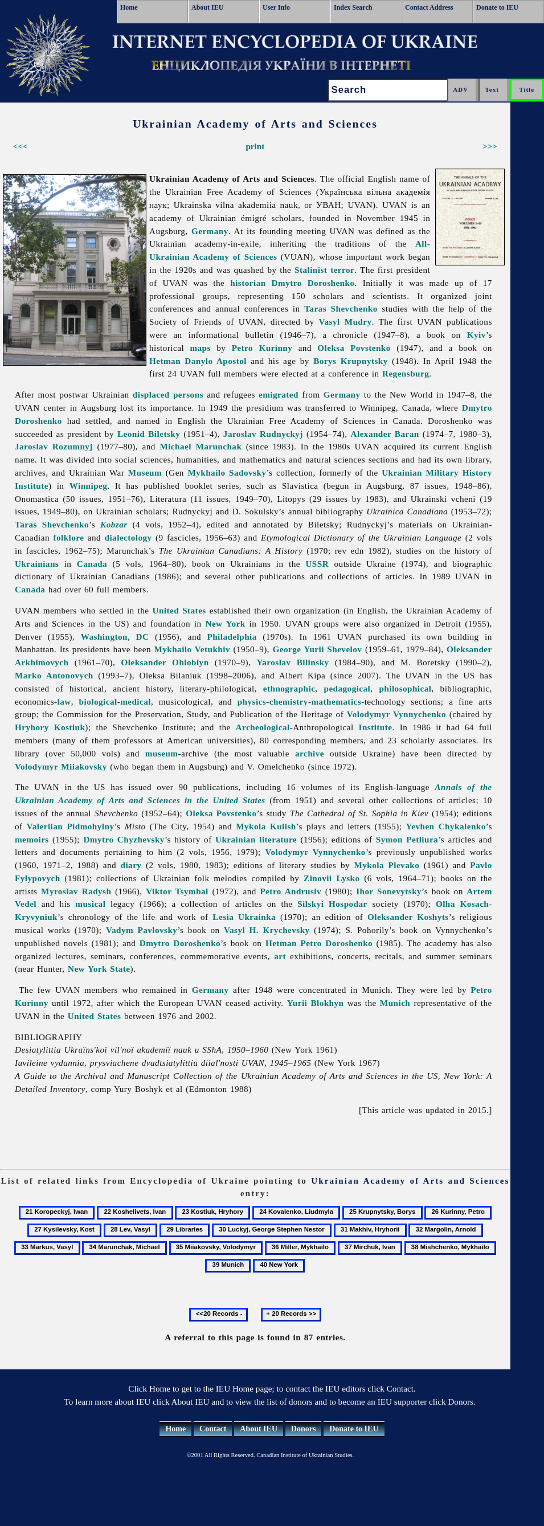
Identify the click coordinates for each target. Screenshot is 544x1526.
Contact (212, 1429)
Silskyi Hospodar (332, 904)
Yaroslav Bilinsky (293, 662)
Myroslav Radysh (76, 891)
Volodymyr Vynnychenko (396, 714)
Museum (145, 472)
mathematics (336, 701)
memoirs (32, 839)
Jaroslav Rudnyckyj (263, 434)
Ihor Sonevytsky (389, 891)
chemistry (288, 701)
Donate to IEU (497, 7)
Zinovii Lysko (331, 878)
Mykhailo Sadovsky (226, 472)
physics (252, 701)
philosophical (405, 688)
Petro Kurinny (262, 348)
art (280, 956)
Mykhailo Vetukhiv (192, 649)
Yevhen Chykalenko (446, 826)
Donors (303, 1429)
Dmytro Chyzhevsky (124, 839)
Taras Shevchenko (341, 308)
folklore (68, 537)
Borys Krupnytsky (350, 361)
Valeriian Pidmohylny (70, 826)
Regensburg (405, 373)
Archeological (263, 727)
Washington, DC (115, 636)
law (64, 701)
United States (179, 610)
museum (161, 753)
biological (98, 701)
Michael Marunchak (200, 446)
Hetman (165, 361)
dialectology (128, 537)
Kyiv (476, 334)
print (255, 146)
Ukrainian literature (256, 839)
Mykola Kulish (266, 826)
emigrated (278, 394)
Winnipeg (88, 485)
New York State (99, 968)
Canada (92, 563)
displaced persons (168, 394)
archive (309, 753)
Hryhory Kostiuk (50, 727)
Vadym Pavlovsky (141, 930)
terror (342, 270)
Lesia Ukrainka (244, 917)
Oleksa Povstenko (354, 348)
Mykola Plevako (387, 865)
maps (200, 348)
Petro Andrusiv (290, 891)
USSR (317, 563)
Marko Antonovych (54, 675)
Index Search (353, 7)
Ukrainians (37, 563)
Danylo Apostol (216, 361)
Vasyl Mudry (344, 321)
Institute (375, 727)
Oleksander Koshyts (408, 917)
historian (247, 283)
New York (225, 623)
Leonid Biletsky (148, 434)
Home (129, 7)
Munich (395, 1003)
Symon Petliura (407, 839)
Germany (209, 231)
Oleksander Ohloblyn (165, 662)
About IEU (207, 7)
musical (90, 904)
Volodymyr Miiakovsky (61, 766)
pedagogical (347, 688)
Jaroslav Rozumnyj (54, 446)
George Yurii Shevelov (317, 649)
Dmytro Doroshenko (313, 283)
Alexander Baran (385, 434)
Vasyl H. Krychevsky (267, 930)
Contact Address (429, 7)
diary (131, 865)
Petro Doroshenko (336, 943)
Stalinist (311, 270)
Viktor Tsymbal (177, 891)
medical (135, 701)
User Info (276, 7)
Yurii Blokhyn (315, 1003)
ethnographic (289, 688)
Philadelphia (231, 636)
